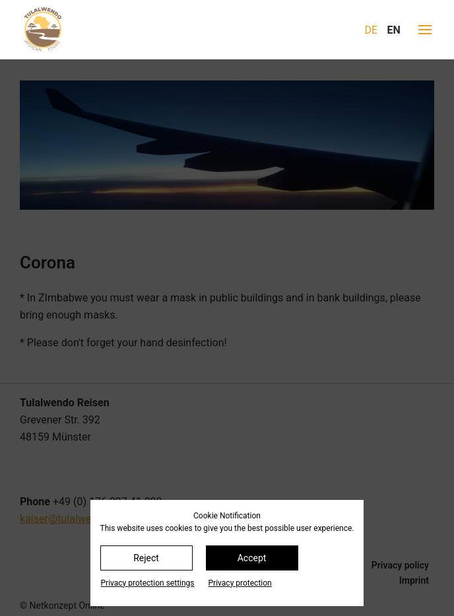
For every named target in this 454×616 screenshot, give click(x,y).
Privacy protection (240, 583)
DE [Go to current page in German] (371, 30)
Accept (252, 558)
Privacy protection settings (148, 583)
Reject (146, 558)
